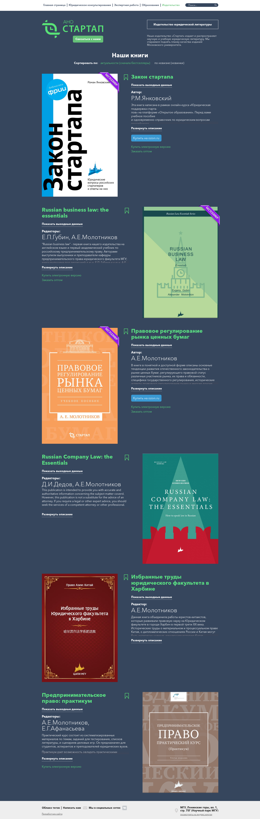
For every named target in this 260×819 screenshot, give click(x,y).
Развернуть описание (146, 128)
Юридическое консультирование (90, 5)
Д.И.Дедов (57, 484)
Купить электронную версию (151, 147)
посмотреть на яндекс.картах (196, 814)
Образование (150, 5)
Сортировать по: (86, 63)
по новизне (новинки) (169, 63)
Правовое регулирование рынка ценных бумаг (167, 333)
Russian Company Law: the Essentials (77, 459)
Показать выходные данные (151, 85)
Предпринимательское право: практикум (74, 698)
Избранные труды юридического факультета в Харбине (170, 582)
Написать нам (72, 807)
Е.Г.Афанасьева (63, 728)
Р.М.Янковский (151, 98)
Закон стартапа (152, 76)
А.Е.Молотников (94, 237)
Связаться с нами (88, 39)
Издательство (171, 5)
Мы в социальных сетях (105, 807)
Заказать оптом (141, 151)
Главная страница (54, 5)
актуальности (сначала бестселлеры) (125, 63)
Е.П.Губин (55, 237)
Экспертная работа (126, 5)
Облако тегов (51, 807)
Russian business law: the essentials (75, 212)
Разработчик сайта (52, 813)
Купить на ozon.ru (146, 138)
